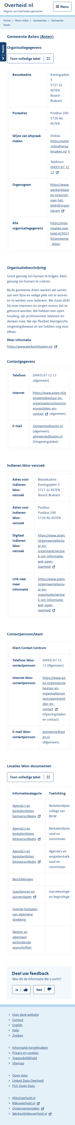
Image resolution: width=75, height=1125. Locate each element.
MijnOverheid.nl (23, 1098)
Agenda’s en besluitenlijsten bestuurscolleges (24, 811)
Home (7, 20)
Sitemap (18, 1063)
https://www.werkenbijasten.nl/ (30, 346)
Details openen (3, 51)
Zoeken (17, 1035)
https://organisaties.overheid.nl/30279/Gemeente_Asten (59, 233)
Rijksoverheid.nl (23, 1103)
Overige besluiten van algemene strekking (25, 914)
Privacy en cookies (25, 1053)
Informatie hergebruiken (30, 1048)
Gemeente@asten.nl (48, 426)
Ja (16, 990)
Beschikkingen (22, 879)
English (17, 1025)
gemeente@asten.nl (47, 436)
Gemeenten (40, 20)
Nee (39, 990)
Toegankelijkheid (24, 1058)
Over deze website (25, 1015)
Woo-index (22, 20)
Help (15, 1030)
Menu (64, 7)
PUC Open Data (23, 1086)
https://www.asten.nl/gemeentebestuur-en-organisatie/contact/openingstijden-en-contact (49, 403)
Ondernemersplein (25, 1108)
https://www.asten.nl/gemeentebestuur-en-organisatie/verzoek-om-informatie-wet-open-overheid (51, 551)
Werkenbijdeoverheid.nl (29, 1113)
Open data (20, 1075)
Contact (17, 1020)
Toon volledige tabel (25, 59)
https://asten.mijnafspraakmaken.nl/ (59, 146)
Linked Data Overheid (28, 1081)
